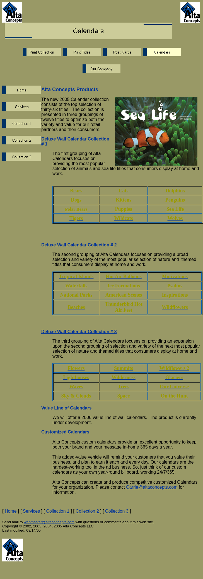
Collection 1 (57, 511)
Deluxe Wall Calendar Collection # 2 (79, 245)
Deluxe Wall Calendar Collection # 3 (79, 331)
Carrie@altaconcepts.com (151, 487)
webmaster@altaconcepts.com (49, 522)
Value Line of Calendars (66, 408)
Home (11, 511)
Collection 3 (117, 511)
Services (31, 511)
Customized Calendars (65, 432)
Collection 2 (87, 511)
